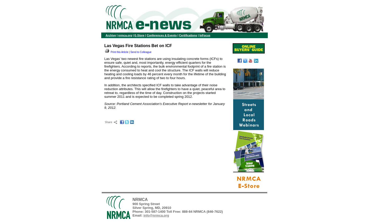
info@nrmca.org (156, 215)
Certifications (188, 35)
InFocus (204, 35)
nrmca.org (125, 35)
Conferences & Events (162, 35)
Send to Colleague (140, 52)
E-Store (140, 35)
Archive (111, 35)
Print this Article (116, 52)
